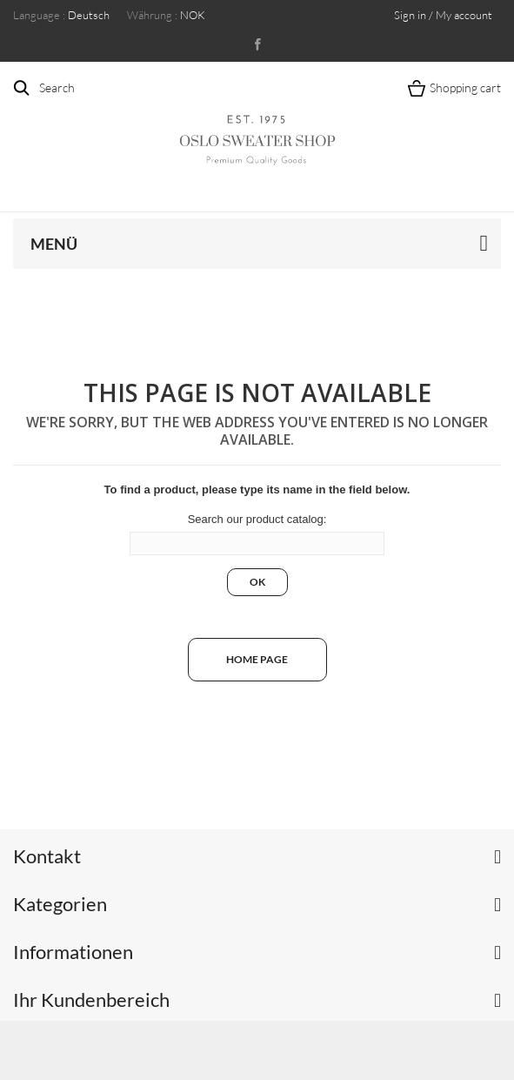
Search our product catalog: (257, 519)
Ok (257, 581)
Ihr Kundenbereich (91, 999)
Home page (257, 659)
